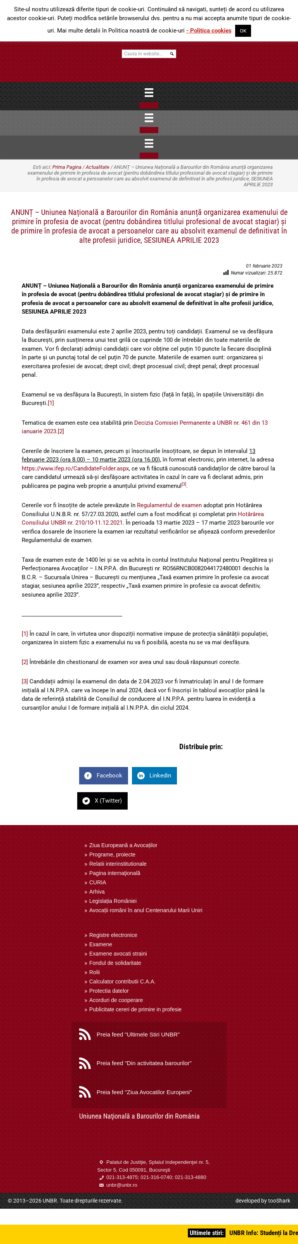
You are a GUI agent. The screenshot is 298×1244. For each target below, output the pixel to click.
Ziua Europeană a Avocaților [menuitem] (123, 845)
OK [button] (243, 31)
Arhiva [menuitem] (97, 892)
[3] (25, 681)
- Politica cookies (209, 30)
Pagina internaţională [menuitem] (114, 873)
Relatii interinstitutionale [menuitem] (118, 864)
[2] (61, 431)
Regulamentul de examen (169, 505)
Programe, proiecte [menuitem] (112, 854)
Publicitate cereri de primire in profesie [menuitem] (135, 1009)
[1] (51, 403)
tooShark (279, 1201)
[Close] (149, 105)
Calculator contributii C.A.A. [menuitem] (122, 981)
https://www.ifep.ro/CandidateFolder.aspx (75, 468)
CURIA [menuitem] (97, 882)
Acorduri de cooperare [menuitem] (116, 1000)
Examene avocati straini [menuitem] (118, 954)
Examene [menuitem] (100, 944)
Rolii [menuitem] (94, 972)
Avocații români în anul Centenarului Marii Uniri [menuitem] (146, 910)
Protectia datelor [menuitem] (109, 991)
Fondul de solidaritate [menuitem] (115, 963)
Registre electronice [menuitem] (113, 935)
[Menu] (149, 92)
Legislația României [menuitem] (113, 901)
